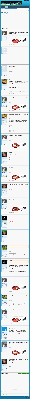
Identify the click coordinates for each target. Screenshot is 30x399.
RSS (28, 396)
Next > (7, 28)
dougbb (3, 71)
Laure (2, 300)
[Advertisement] (15, 20)
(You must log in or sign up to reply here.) (23, 373)
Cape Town (5, 89)
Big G (10, 93)
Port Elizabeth (5, 256)
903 (6, 303)
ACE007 (3, 332)
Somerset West (5, 163)
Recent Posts (15, 389)
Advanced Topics (6, 13)
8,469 (6, 224)
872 (6, 335)
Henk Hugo (12, 13)
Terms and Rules (27, 397)
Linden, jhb (5, 75)
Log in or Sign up (26, 0)
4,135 (6, 38)
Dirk (9, 160)
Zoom (2, 221)
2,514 (6, 160)
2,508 (6, 122)
